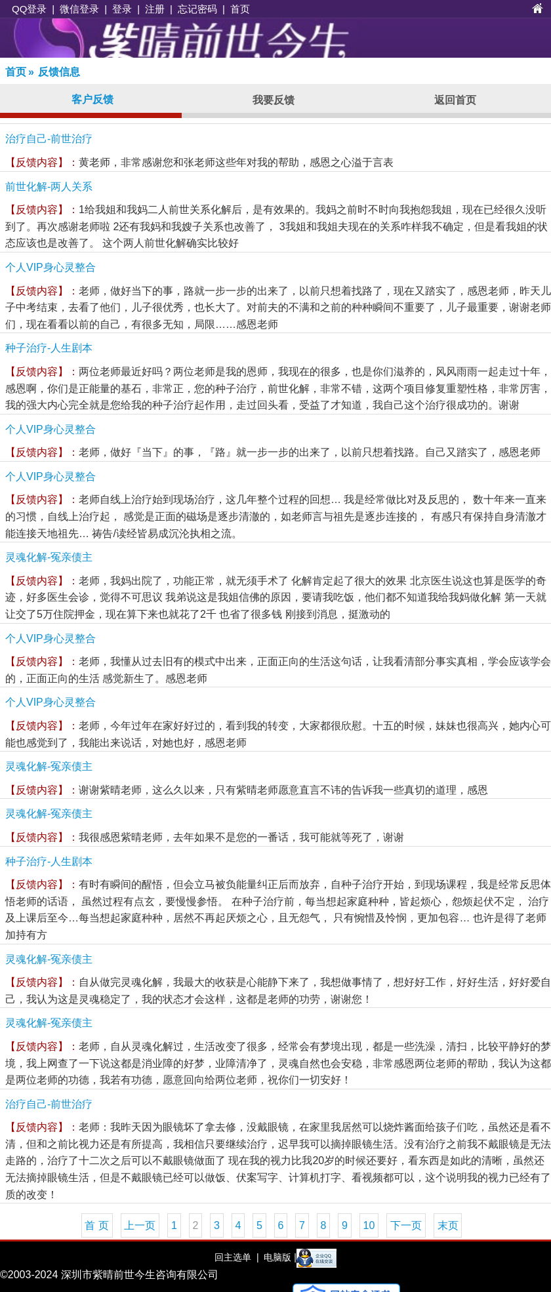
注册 (155, 8)
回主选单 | (236, 1257)
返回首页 (455, 100)
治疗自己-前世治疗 (48, 138)
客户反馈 (92, 99)
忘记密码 (197, 8)
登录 (122, 8)
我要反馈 (274, 100)
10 (369, 1225)
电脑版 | (278, 1257)
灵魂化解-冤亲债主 (48, 557)
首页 (240, 8)
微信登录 (79, 8)
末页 (448, 1225)
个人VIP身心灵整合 (50, 267)
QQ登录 (29, 8)
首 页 (96, 1225)
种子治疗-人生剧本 (48, 347)
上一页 (139, 1225)
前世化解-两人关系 (48, 186)
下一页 (406, 1225)
